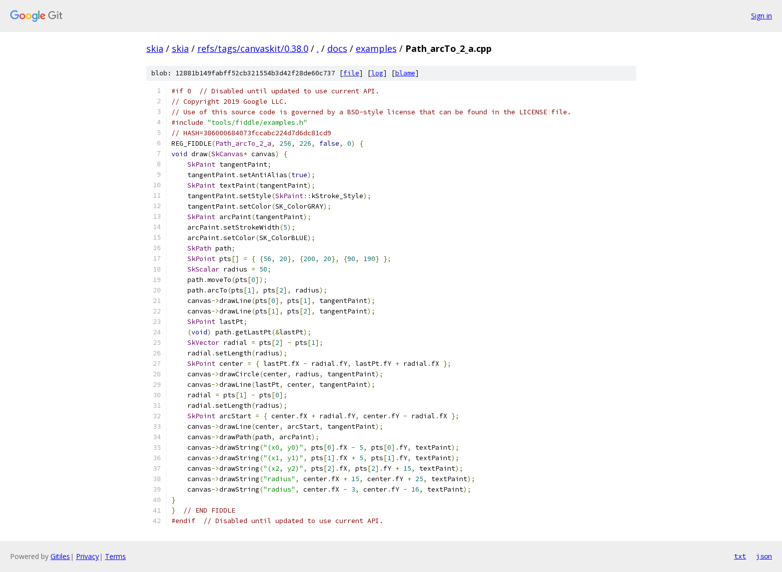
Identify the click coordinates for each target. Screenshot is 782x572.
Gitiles (60, 556)
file (351, 73)
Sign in (761, 15)
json (764, 556)
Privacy (87, 556)
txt (740, 556)
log (377, 73)
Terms (115, 556)
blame (405, 73)
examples (376, 48)
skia (154, 48)
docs (337, 48)
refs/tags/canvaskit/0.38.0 (252, 48)
